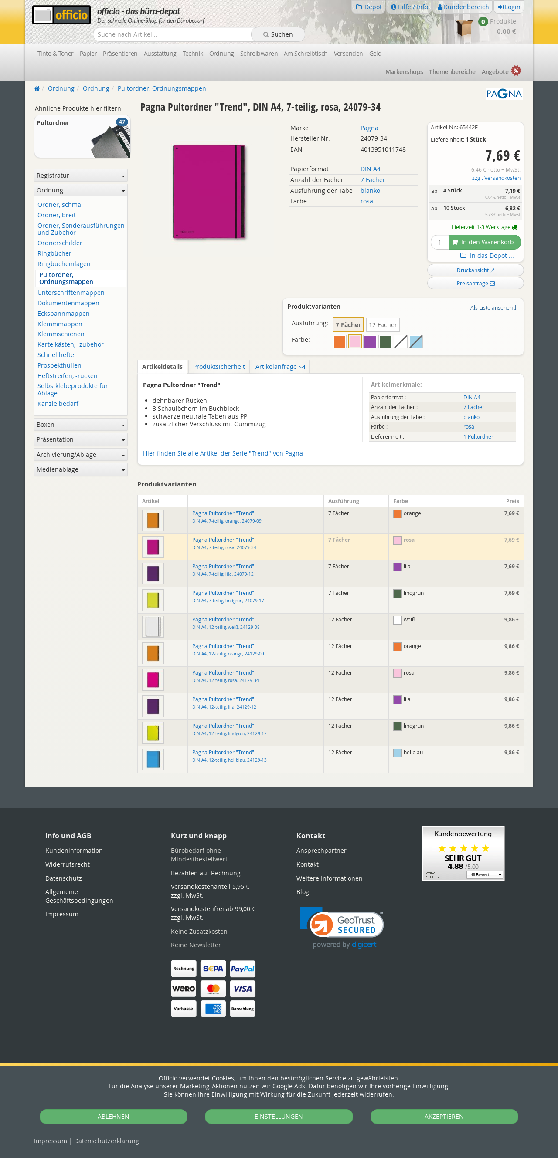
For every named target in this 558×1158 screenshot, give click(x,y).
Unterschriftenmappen (71, 293)
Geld (375, 53)
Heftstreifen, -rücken (67, 376)
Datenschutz (106, 1141)
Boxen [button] (81, 424)
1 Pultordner (478, 436)
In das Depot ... (486, 256)
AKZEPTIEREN (444, 1116)
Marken (404, 72)
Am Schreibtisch (306, 53)
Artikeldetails (162, 366)
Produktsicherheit (219, 366)
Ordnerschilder (59, 243)
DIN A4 (371, 169)
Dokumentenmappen (68, 303)
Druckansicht (475, 270)
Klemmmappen (59, 324)
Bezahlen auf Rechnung (206, 873)
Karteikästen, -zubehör (70, 344)
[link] (342, 928)
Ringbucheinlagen (64, 264)
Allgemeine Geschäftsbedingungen (79, 896)
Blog (302, 892)
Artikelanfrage (280, 366)
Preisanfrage (476, 283)
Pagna (369, 128)
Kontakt (307, 864)
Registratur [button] (81, 175)
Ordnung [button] (81, 190)
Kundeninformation (74, 850)
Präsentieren (120, 53)
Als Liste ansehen (493, 307)
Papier (88, 53)
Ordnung (221, 53)
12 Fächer (383, 325)
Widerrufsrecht (67, 864)
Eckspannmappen (63, 313)
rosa (367, 201)
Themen (452, 72)
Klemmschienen (61, 334)
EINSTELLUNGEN (279, 1116)
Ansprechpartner (321, 850)
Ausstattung (160, 53)
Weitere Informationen (329, 878)
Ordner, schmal (60, 205)
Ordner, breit (56, 215)
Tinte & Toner (55, 53)
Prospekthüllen (59, 365)
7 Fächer (373, 180)
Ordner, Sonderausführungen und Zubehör (81, 229)
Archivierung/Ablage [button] (81, 454)
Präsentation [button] (81, 439)
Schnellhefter (57, 355)
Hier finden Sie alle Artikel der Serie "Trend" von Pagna (223, 453)
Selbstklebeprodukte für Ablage (72, 389)
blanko (370, 190)
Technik (193, 53)
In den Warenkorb (483, 242)
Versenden (348, 53)
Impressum (50, 1141)
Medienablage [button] (81, 469)
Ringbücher (54, 253)
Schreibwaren (259, 53)
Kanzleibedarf (57, 404)
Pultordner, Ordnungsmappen (66, 278)
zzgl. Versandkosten (496, 178)
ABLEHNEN (113, 1116)
